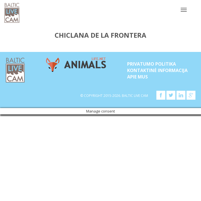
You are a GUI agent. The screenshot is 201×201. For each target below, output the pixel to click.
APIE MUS (137, 77)
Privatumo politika (151, 64)
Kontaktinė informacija (157, 70)
